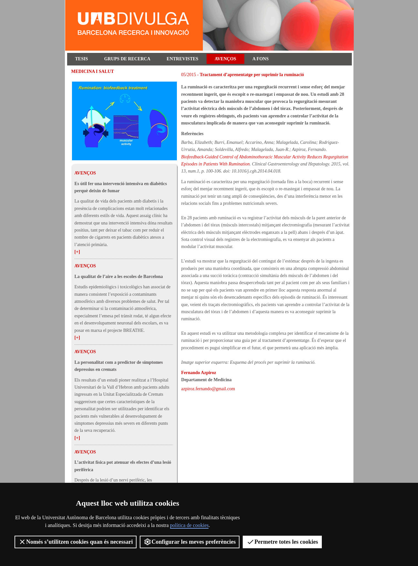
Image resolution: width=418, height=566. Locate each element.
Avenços (225, 58)
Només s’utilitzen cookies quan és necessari (75, 542)
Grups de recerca (127, 58)
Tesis (81, 58)
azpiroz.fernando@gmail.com (208, 388)
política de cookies (189, 525)
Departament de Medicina (206, 379)
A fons (260, 58)
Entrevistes (182, 58)
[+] (77, 251)
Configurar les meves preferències (190, 542)
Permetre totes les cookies (282, 542)
